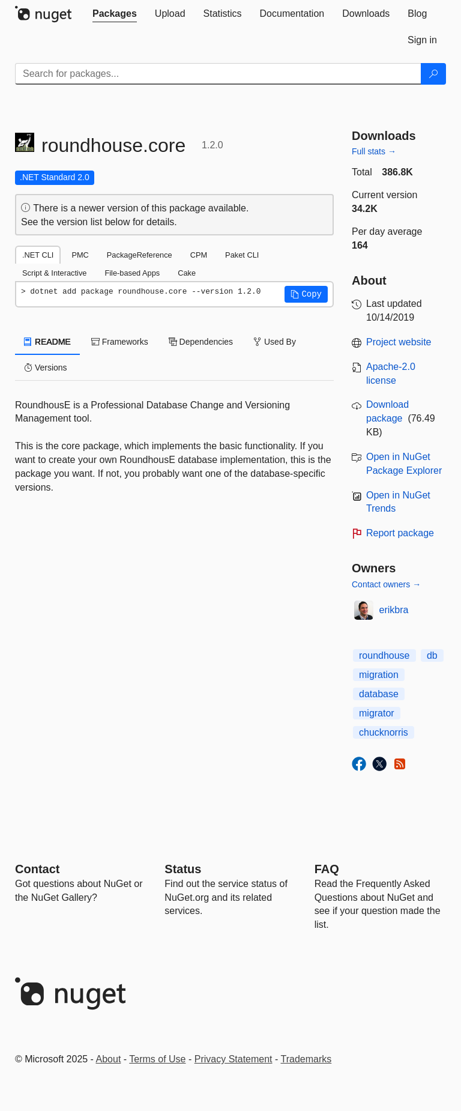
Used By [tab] (274, 342)
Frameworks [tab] (119, 342)
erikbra (394, 610)
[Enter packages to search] (218, 74)
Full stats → (374, 151)
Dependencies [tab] (201, 342)
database (379, 694)
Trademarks (306, 1059)
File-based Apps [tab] (132, 272)
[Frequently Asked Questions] (327, 869)
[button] (306, 294)
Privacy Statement (233, 1059)
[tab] (114, 14)
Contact (37, 869)
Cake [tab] (187, 272)
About (108, 1059)
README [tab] (47, 342)
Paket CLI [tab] (242, 254)
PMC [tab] (79, 254)
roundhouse (384, 655)
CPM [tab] (198, 254)
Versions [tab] (45, 368)
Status (182, 869)
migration (379, 675)
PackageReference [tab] (139, 254)
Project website (399, 342)
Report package (400, 533)
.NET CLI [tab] (37, 254)
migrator (376, 713)
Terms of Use (157, 1059)
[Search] (433, 74)
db (432, 655)
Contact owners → (386, 584)
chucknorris (383, 732)
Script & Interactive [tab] (54, 272)
